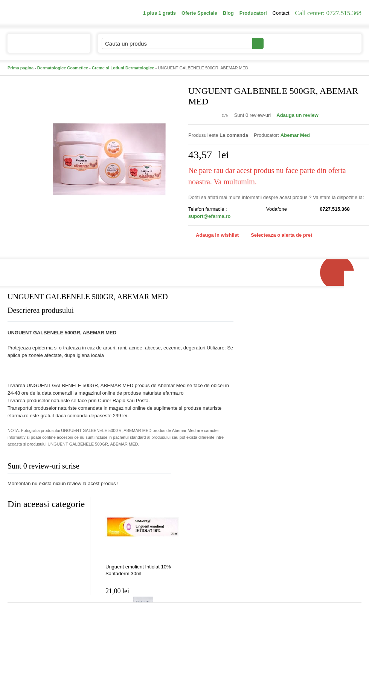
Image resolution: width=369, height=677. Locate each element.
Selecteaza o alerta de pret (277, 235)
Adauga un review (297, 115)
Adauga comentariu (207, 467)
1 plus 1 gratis (159, 13)
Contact (281, 13)
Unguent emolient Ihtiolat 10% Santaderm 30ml (138, 570)
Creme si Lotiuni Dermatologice (123, 68)
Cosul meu (336, 43)
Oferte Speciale (199, 13)
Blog (228, 13)
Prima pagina (21, 68)
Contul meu (289, 43)
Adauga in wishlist (213, 235)
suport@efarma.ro (209, 216)
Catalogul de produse (44, 46)
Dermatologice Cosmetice (62, 68)
